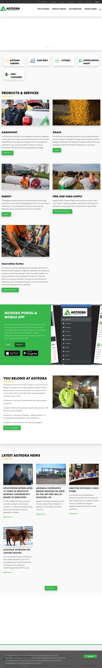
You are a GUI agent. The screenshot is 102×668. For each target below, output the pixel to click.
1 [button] (46, 47)
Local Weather (43, 2)
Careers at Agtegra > (12, 428)
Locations (89, 2)
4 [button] (56, 47)
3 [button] (53, 47)
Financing (80, 2)
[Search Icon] (100, 10)
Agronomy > (7, 153)
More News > (51, 588)
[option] (51, 33)
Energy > (6, 214)
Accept (90, 656)
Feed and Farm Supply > (62, 211)
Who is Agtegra (43, 9)
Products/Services (59, 9)
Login (97, 2)
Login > (8, 344)
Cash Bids (53, 2)
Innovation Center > (10, 290)
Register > (19, 344)
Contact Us (70, 2)
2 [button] (49, 47)
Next (94, 33)
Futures (62, 2)
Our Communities (75, 9)
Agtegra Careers (90, 9)
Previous (7, 33)
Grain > (56, 150)
